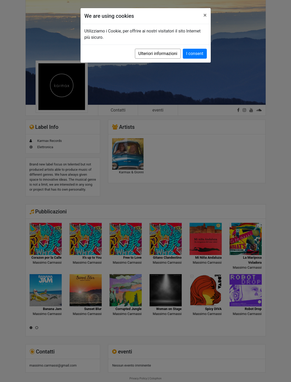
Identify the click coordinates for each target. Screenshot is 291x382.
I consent (194, 53)
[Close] (205, 15)
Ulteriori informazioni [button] (157, 53)
